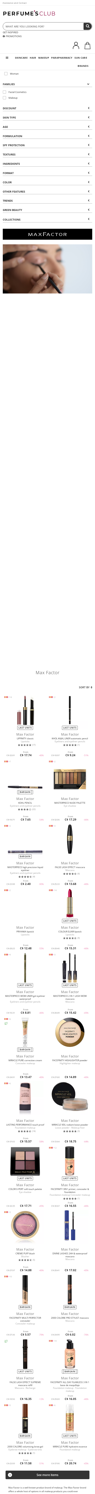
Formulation (46, 136)
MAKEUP (43, 57)
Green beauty (46, 210)
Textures (46, 154)
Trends (46, 200)
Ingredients (46, 163)
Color (46, 182)
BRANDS (83, 66)
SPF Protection (46, 145)
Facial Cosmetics (14, 92)
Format (46, 173)
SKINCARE (21, 57)
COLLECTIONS (46, 219)
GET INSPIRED (10, 32)
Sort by (85, 687)
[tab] (47, 84)
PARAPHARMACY (61, 57)
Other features (46, 191)
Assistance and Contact (15, 2)
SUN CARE (80, 57)
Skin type (46, 117)
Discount (46, 108)
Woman (11, 73)
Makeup (10, 97)
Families (46, 84)
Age (46, 127)
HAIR (33, 57)
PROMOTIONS (12, 36)
